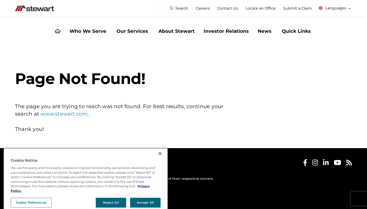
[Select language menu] (334, 8)
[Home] (58, 31)
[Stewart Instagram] (315, 163)
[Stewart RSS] (349, 163)
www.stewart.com (64, 114)
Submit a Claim (297, 8)
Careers (203, 8)
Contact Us (227, 8)
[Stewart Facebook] (305, 163)
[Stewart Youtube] (337, 163)
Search (179, 8)
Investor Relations (226, 31)
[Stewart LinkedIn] (326, 163)
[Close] (160, 170)
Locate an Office (261, 8)
